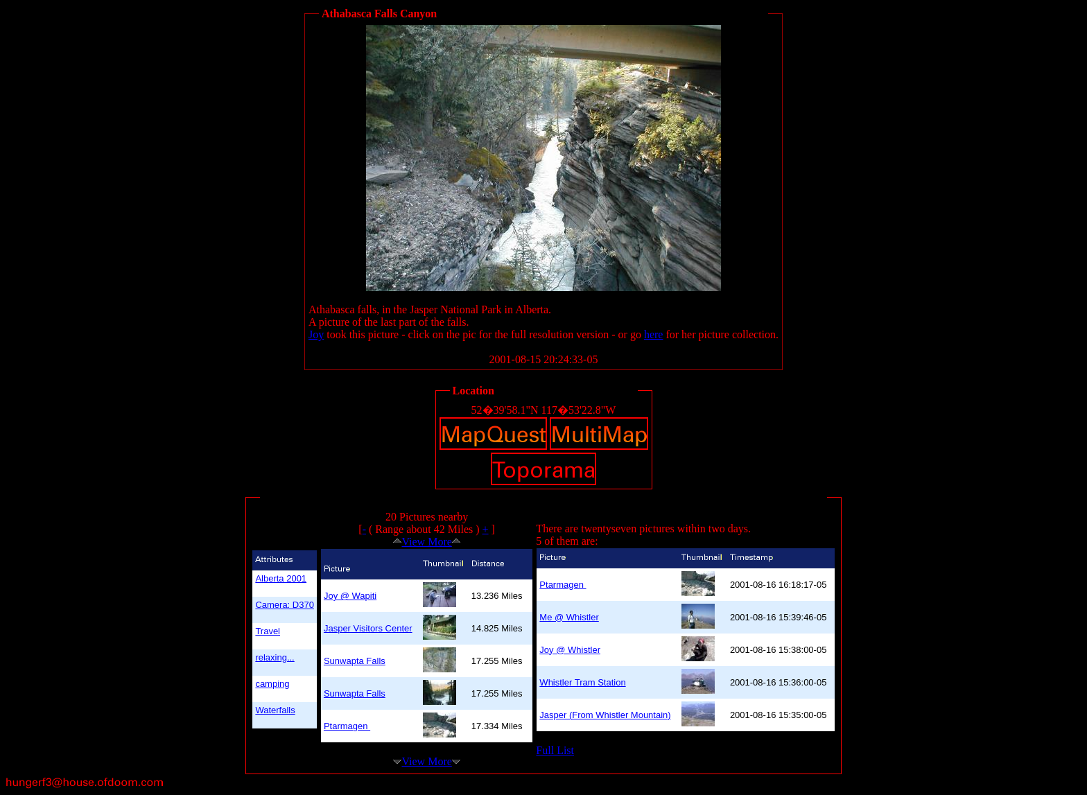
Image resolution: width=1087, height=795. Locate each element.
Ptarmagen (347, 726)
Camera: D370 (284, 605)
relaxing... (274, 657)
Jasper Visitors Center (368, 628)
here (653, 334)
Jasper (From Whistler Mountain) (604, 715)
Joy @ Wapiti (350, 596)
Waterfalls (275, 710)
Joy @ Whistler (569, 650)
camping (272, 684)
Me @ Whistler (568, 617)
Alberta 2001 (280, 578)
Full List (555, 750)
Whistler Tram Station (582, 682)
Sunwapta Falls (354, 661)
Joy (316, 334)
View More (426, 542)
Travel (267, 631)
